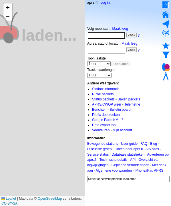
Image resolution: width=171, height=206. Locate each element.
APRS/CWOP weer (106, 104)
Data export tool (104, 125)
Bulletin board (120, 110)
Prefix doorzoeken (106, 115)
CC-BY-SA (9, 203)
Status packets (103, 99)
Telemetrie (132, 104)
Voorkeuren (101, 130)
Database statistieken (128, 154)
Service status (98, 154)
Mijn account (122, 130)
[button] (7, 7)
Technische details (113, 160)
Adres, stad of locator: (104, 43)
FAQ (143, 144)
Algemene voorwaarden (114, 171)
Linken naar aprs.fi (128, 149)
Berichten (99, 110)
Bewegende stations (102, 144)
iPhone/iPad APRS (149, 171)
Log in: (105, 3)
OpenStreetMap (50, 199)
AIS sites (152, 149)
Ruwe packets (103, 94)
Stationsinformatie (106, 89)
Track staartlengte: (101, 70)
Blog (153, 144)
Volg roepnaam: (99, 29)
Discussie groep (99, 149)
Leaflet (8, 199)
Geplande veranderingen (130, 165)
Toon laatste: (97, 58)
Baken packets (129, 99)
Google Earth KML (106, 120)
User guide (129, 144)
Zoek (131, 35)
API (133, 160)
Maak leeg (120, 29)
